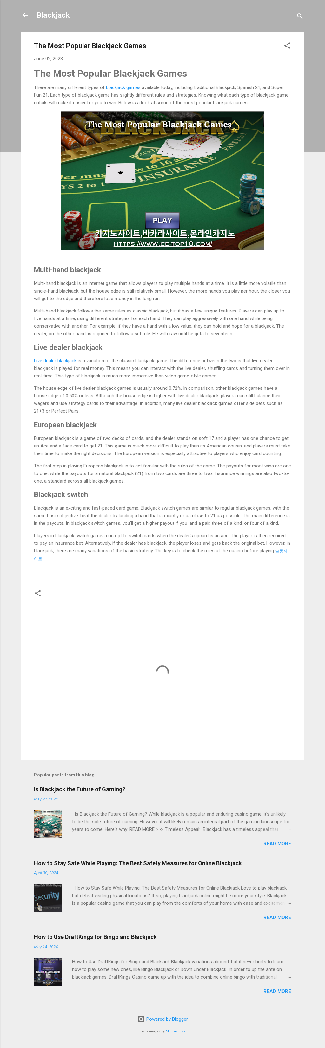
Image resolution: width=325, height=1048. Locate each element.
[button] (287, 47)
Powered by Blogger (162, 1019)
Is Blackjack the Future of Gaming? (79, 789)
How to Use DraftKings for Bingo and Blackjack (95, 937)
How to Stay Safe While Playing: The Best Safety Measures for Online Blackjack (138, 863)
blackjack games (123, 87)
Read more (277, 843)
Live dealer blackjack (55, 360)
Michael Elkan (176, 1031)
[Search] (300, 17)
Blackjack (53, 15)
